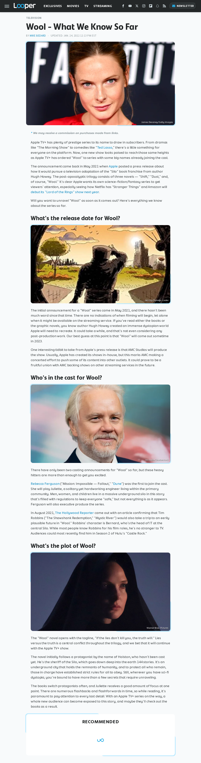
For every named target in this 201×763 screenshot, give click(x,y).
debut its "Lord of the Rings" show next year (65, 192)
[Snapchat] (157, 7)
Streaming (102, 6)
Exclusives (53, 6)
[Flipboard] (151, 7)
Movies (73, 6)
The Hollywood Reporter (74, 513)
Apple (113, 166)
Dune (117, 483)
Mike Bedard (38, 35)
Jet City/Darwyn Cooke (156, 300)
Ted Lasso (104, 147)
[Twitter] (137, 7)
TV (86, 6)
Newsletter (183, 6)
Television (34, 18)
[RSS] (164, 7)
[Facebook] (123, 7)
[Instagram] (144, 7)
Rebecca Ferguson (45, 483)
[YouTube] (130, 7)
